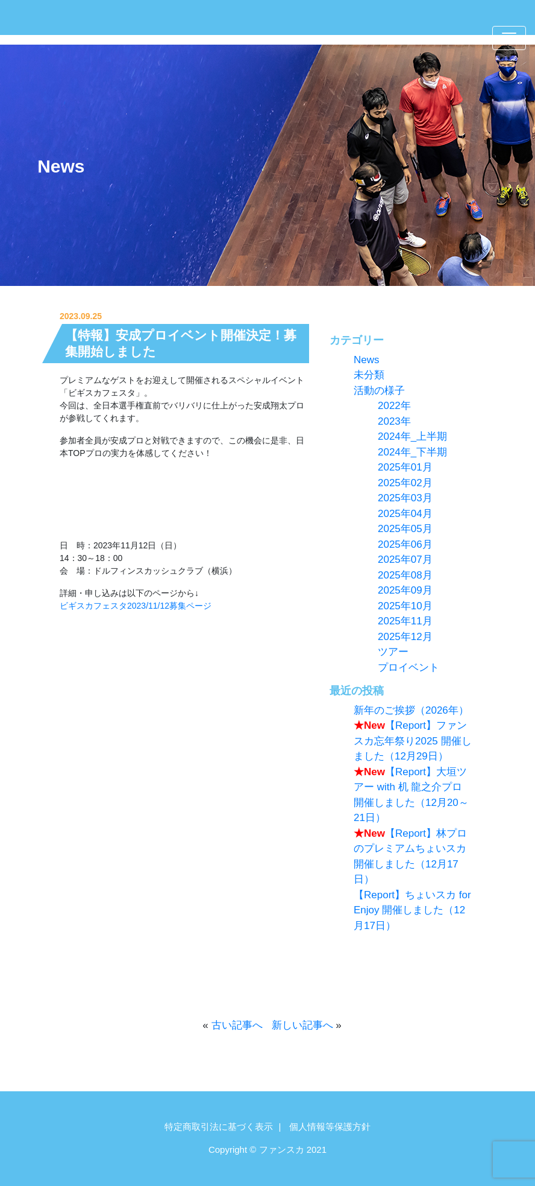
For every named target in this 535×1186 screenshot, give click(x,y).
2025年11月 (405, 621)
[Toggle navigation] (509, 38)
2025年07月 (405, 559)
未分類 (369, 375)
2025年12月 (405, 636)
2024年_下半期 (412, 452)
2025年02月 (405, 483)
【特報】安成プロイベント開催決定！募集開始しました (180, 343)
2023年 (394, 421)
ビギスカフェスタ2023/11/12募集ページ (135, 605)
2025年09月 (405, 590)
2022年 (394, 405)
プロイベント (408, 667)
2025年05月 (405, 528)
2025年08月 (405, 575)
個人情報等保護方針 (330, 1126)
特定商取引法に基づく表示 (218, 1126)
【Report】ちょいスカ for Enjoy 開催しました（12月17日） (412, 910)
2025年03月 (405, 498)
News (60, 166)
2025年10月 (405, 606)
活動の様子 (379, 390)
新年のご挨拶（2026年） (411, 710)
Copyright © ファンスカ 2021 (267, 1149)
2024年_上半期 (412, 436)
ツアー (393, 652)
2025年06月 (405, 544)
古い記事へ (237, 1025)
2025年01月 (405, 467)
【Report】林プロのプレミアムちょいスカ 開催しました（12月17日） (410, 857)
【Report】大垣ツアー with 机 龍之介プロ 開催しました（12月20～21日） (411, 795)
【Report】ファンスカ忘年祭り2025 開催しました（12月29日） (413, 741)
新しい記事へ (302, 1025)
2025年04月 (405, 513)
